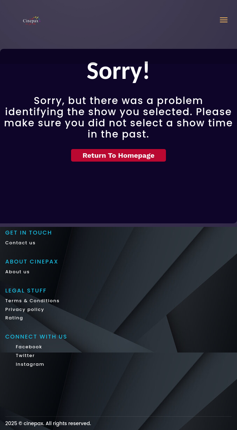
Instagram (29, 364)
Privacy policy (24, 309)
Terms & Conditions (32, 300)
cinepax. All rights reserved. (57, 423)
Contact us (20, 242)
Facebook (28, 346)
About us (17, 271)
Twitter (24, 355)
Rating (14, 317)
